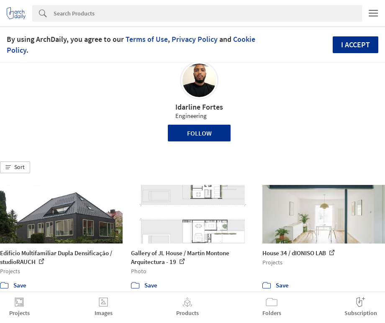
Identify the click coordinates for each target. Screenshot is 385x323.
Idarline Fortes (199, 107)
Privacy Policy (195, 39)
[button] (15, 167)
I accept (355, 44)
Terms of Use (147, 39)
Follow (199, 133)
